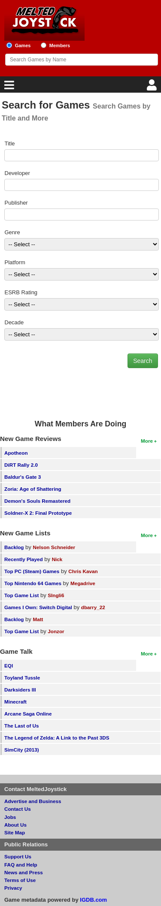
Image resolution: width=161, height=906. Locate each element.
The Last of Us (21, 725)
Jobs (10, 817)
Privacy (13, 888)
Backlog (14, 547)
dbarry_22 (93, 607)
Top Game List (21, 595)
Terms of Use (20, 880)
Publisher (16, 202)
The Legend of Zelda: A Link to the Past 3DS (56, 737)
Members (59, 45)
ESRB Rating (21, 292)
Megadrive (82, 583)
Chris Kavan (82, 571)
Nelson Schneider (54, 547)
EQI (8, 665)
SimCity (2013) (21, 749)
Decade (14, 322)
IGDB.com (93, 900)
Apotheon (16, 453)
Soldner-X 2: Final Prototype (38, 513)
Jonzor (56, 631)
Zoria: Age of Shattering (32, 489)
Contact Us (17, 809)
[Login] (153, 87)
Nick (57, 559)
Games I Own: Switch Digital (38, 607)
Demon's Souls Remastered (37, 501)
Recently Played (23, 559)
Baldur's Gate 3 (22, 477)
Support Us (17, 856)
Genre (12, 232)
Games (23, 45)
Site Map (14, 832)
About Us (15, 824)
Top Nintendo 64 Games (32, 583)
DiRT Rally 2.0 (21, 465)
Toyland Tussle (22, 677)
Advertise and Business (32, 801)
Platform (15, 262)
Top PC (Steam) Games (31, 571)
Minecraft (15, 701)
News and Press (23, 872)
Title (10, 143)
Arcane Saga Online (28, 713)
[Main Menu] (8, 87)
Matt (38, 619)
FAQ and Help (20, 864)
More (147, 441)
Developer (17, 173)
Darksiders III (20, 689)
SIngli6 (56, 595)
